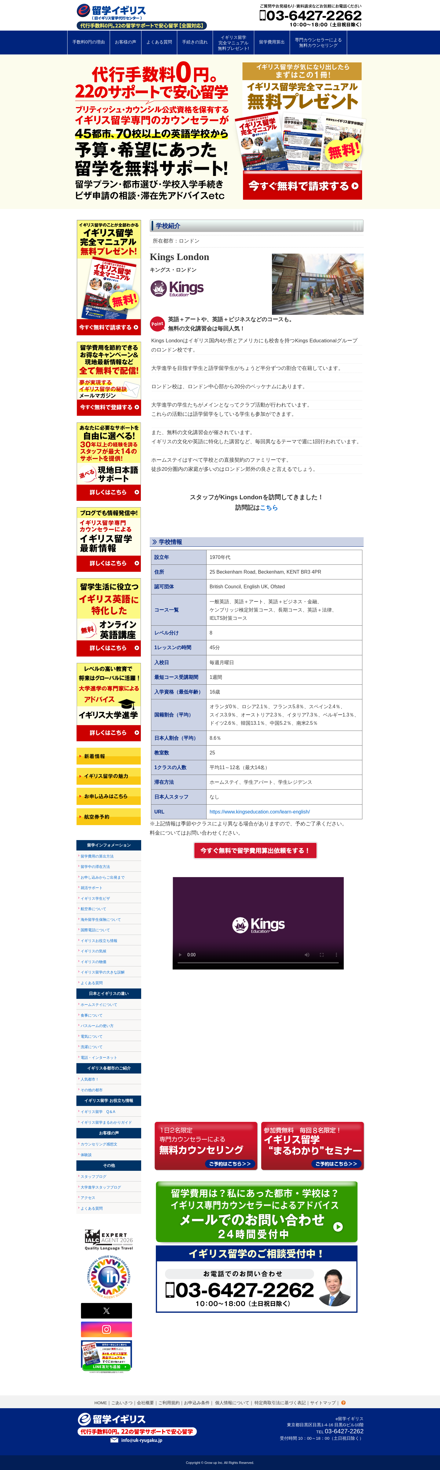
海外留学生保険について (101, 919)
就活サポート (92, 888)
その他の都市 (92, 1090)
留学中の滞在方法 (95, 867)
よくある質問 (92, 983)
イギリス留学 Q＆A (98, 1112)
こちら (269, 507)
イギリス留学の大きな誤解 (103, 972)
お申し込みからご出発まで (103, 877)
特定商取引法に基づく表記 (280, 1403)
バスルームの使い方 (97, 1026)
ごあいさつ (122, 1403)
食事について (92, 1015)
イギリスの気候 (93, 951)
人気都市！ (90, 1079)
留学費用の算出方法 (97, 856)
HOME (100, 1403)
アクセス (88, 1198)
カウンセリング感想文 (99, 1144)
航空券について (93, 909)
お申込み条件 (197, 1403)
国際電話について (95, 930)
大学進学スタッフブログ (101, 1187)
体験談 (86, 1155)
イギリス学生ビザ (95, 898)
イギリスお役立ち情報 (99, 941)
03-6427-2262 (344, 1431)
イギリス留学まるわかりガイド (106, 1122)
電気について (92, 1036)
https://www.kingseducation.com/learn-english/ (260, 811)
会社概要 (145, 1403)
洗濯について (92, 1047)
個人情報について (232, 1403)
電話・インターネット (99, 1057)
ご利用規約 (169, 1403)
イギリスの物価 (93, 962)
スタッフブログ (93, 1176)
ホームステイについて (99, 1005)
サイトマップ (323, 1403)
